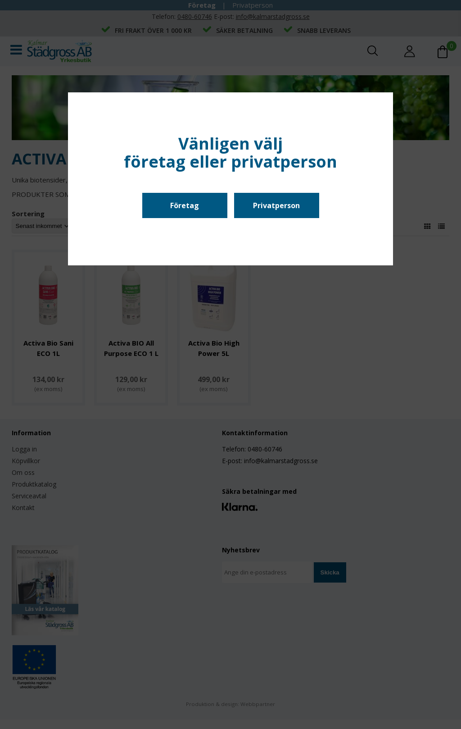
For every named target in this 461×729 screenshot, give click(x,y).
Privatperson (276, 205)
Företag (184, 205)
